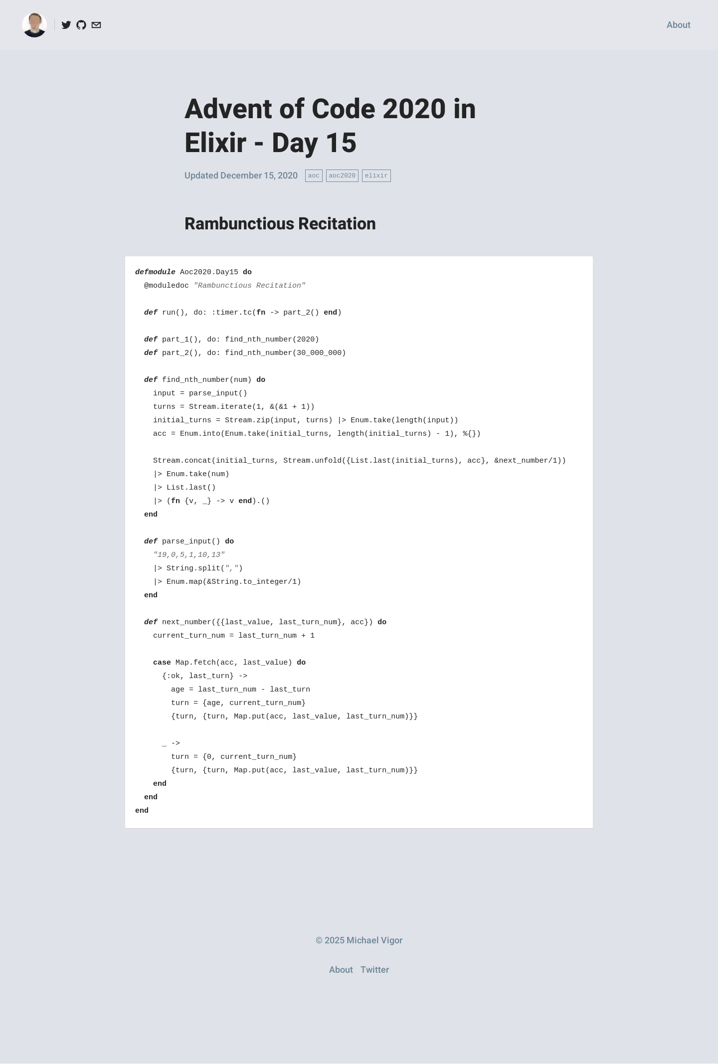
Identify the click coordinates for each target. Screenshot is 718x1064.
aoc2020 (342, 175)
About (679, 25)
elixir (376, 175)
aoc (314, 175)
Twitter (374, 970)
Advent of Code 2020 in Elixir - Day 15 (330, 126)
